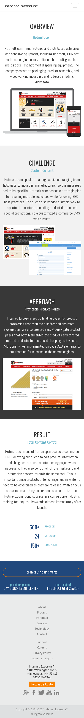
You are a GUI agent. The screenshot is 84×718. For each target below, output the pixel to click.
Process (42, 612)
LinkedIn (56, 692)
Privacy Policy (42, 653)
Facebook (34, 692)
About (42, 607)
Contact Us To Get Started (42, 572)
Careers (42, 647)
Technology (42, 629)
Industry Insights (42, 658)
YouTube (49, 692)
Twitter (41, 692)
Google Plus (26, 692)
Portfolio (42, 618)
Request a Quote (42, 684)
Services (42, 623)
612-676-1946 (42, 677)
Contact (42, 634)
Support (42, 642)
